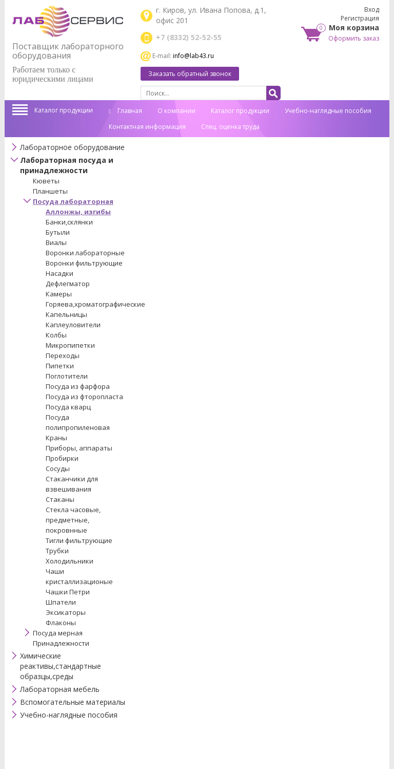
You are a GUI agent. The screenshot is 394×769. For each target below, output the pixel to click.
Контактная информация (147, 126)
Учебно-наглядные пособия (328, 110)
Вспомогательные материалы (72, 702)
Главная (125, 110)
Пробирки (62, 458)
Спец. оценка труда (230, 126)
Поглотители (67, 376)
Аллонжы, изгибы (78, 211)
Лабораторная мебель (60, 689)
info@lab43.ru (193, 55)
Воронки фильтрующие (84, 263)
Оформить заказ (353, 38)
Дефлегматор (68, 283)
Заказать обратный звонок (189, 73)
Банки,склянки (69, 222)
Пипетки (60, 365)
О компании (176, 110)
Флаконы (61, 622)
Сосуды (58, 468)
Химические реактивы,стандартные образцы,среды (60, 666)
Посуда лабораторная (73, 201)
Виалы (56, 242)
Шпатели (61, 602)
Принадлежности (61, 643)
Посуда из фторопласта (84, 396)
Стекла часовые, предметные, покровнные (73, 520)
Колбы (56, 335)
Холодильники (69, 561)
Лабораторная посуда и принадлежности (66, 165)
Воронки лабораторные (85, 252)
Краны (56, 437)
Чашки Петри (68, 591)
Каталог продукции (63, 110)
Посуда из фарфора (78, 386)
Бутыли (58, 232)
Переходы (63, 355)
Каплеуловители (73, 324)
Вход (371, 9)
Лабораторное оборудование (72, 147)
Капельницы (66, 314)
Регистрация (360, 18)
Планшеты (50, 191)
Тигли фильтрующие (79, 540)
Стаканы (60, 499)
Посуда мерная (58, 632)
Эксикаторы (66, 612)
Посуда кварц (68, 406)
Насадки (59, 273)
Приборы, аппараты (79, 448)
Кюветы (46, 180)
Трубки (57, 550)
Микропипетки (70, 345)
